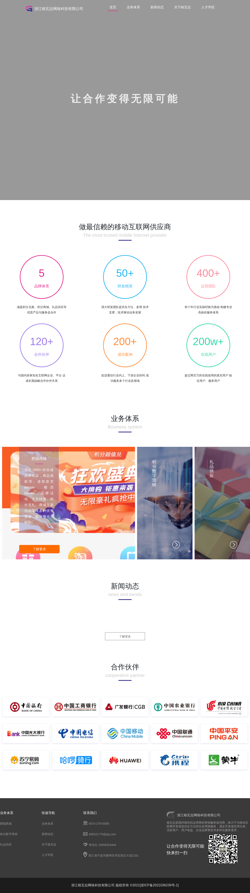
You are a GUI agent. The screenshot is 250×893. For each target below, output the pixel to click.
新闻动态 (157, 7)
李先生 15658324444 (99, 845)
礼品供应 (6, 844)
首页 (113, 7)
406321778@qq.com (99, 834)
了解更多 (39, 549)
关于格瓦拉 (182, 7)
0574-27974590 (96, 823)
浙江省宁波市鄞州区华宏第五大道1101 (111, 855)
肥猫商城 (6, 823)
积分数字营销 (9, 834)
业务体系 (133, 7)
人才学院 (208, 7)
